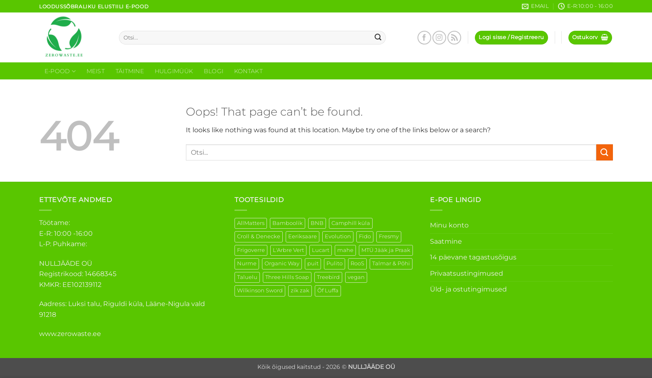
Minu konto (449, 225)
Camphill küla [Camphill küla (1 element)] (350, 223)
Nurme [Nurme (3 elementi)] (247, 263)
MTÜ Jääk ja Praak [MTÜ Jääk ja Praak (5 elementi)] (385, 250)
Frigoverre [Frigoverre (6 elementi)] (251, 250)
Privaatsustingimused (466, 273)
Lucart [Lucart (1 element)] (320, 250)
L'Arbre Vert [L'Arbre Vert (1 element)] (288, 250)
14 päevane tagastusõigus (473, 257)
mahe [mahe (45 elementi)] (345, 250)
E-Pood (60, 71)
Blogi (213, 71)
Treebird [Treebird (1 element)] (328, 277)
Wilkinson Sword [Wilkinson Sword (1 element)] (260, 290)
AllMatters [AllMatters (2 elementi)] (250, 223)
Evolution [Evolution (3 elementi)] (338, 236)
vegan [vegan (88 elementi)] (356, 277)
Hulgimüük (174, 71)
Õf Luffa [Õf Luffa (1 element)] (327, 290)
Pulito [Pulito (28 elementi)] (334, 263)
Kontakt (248, 71)
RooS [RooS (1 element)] (357, 263)
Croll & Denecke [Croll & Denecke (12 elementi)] (258, 236)
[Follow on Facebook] (424, 37)
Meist (95, 71)
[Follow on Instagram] (439, 37)
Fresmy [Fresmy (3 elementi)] (389, 236)
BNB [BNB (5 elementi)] (317, 223)
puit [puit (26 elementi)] (313, 263)
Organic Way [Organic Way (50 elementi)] (281, 263)
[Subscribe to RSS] (454, 37)
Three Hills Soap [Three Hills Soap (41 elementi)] (287, 277)
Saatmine (446, 241)
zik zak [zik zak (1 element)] (300, 290)
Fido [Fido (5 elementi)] (365, 236)
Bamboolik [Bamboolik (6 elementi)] (287, 223)
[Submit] (378, 38)
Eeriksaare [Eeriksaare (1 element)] (302, 236)
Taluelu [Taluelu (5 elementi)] (247, 277)
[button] (511, 37)
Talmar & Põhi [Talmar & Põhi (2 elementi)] (391, 263)
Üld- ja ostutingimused (468, 289)
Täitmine (130, 71)
